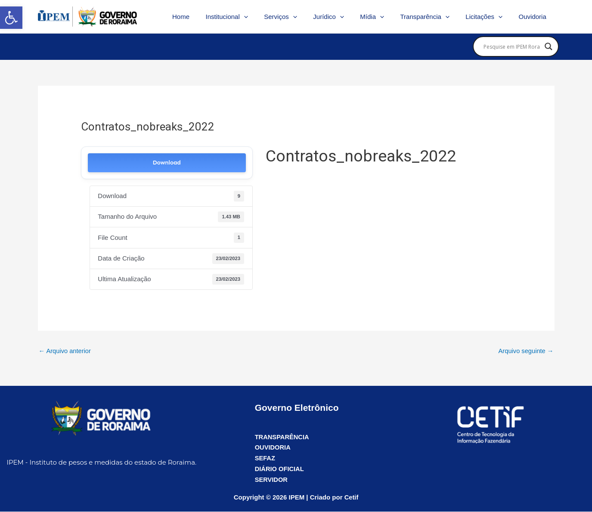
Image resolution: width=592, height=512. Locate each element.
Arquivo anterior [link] (65, 351)
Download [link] (167, 162)
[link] (11, 17)
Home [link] (205, 16)
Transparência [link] (432, 17)
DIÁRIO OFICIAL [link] (280, 469)
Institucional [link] (247, 17)
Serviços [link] (298, 17)
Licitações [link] (489, 17)
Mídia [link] (384, 17)
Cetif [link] (351, 497)
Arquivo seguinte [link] (525, 351)
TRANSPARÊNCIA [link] (282, 437)
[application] (265, 17)
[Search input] (512, 46)
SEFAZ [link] (265, 458)
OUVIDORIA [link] (273, 447)
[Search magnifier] (548, 46)
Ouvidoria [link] (534, 16)
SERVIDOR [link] (271, 479)
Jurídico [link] (343, 17)
